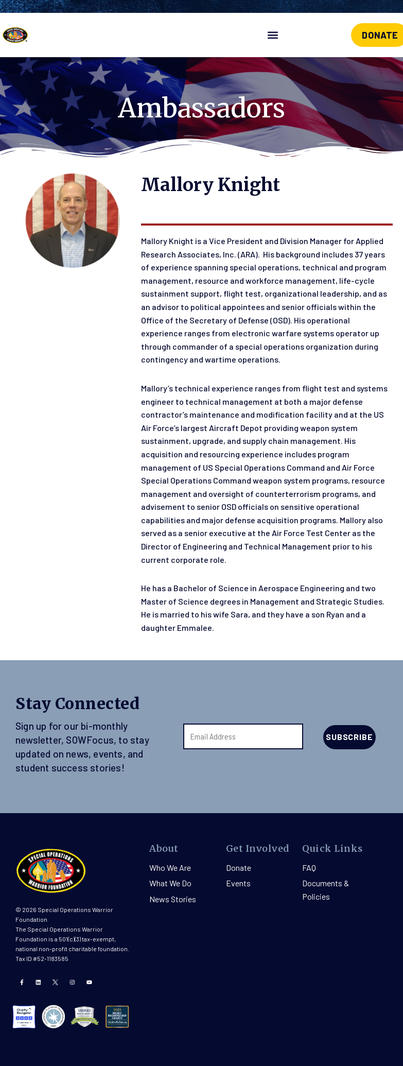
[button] (272, 35)
